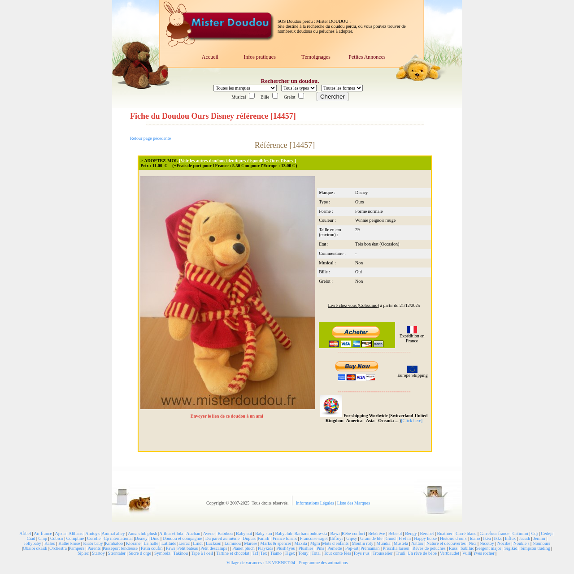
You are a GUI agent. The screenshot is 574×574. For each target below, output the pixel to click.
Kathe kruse (69, 543)
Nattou (417, 543)
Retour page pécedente (150, 138)
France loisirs (285, 538)
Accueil (210, 57)
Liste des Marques (353, 503)
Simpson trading (535, 548)
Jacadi (524, 538)
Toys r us (361, 553)
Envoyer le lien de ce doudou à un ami (228, 416)
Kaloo (49, 543)
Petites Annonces (366, 57)
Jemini (539, 538)
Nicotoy (487, 543)
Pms (320, 548)
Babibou (225, 533)
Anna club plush (142, 533)
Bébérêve (376, 533)
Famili (264, 538)
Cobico (56, 538)
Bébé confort (353, 533)
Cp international (118, 538)
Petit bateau (187, 548)
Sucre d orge (140, 553)
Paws (170, 548)
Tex (264, 553)
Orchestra (58, 548)
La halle (151, 543)
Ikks (498, 538)
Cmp (42, 538)
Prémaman (370, 548)
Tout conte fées (337, 553)
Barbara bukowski (310, 533)
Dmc (155, 538)
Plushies (305, 548)
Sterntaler (117, 553)
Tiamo (276, 553)
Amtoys (92, 533)
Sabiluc (467, 548)
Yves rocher (484, 553)
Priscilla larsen (396, 548)
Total (316, 553)
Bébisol (395, 533)
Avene (208, 533)
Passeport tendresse (120, 548)
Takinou (180, 553)
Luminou (232, 543)
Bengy (411, 533)
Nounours (541, 543)
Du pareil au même (222, 538)
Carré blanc (466, 533)
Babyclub (283, 533)
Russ (453, 548)
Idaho (475, 538)
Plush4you (285, 548)
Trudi (400, 553)
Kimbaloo (114, 543)
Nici (472, 543)
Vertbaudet (449, 553)
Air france (43, 533)
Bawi (334, 533)
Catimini (520, 533)
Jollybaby (32, 543)
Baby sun (263, 533)
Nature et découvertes (445, 543)
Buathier (444, 533)
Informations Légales (315, 503)
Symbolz (162, 553)
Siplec (83, 553)
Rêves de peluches (429, 548)
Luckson (213, 543)
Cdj (534, 533)
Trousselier (383, 553)
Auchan (193, 533)
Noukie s (521, 543)
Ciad (31, 538)
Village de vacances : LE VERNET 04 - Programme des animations (287, 562)
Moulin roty (362, 543)
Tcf (255, 553)
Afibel (25, 533)
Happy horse (425, 538)
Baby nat (244, 533)
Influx (510, 538)
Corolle (93, 538)
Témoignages (315, 57)
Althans (76, 533)
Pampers (76, 548)
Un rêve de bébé (422, 553)
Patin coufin (152, 548)
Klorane (133, 543)
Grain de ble (371, 538)
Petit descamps (213, 548)
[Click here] (411, 420)
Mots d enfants (335, 543)
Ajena (60, 533)
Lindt (198, 543)
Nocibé (503, 543)
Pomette (334, 548)
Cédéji (546, 533)
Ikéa (487, 538)
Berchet (427, 533)
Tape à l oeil (202, 553)
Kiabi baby (93, 543)
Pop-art (351, 548)
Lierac (184, 543)
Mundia (384, 543)
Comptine (75, 538)
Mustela (401, 543)
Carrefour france (494, 533)
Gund (391, 538)
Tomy (303, 553)
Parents (93, 548)
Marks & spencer (276, 543)
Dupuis (249, 538)
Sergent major (488, 548)
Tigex (290, 553)
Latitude (168, 543)
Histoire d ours (453, 538)
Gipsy (351, 538)
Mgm (315, 543)
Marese (250, 543)
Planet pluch (243, 548)
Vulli (466, 553)
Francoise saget (314, 538)
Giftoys (336, 538)
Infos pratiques (260, 57)
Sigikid (510, 548)
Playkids (265, 548)
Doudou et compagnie (182, 538)
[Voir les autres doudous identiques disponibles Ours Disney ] (237, 160)
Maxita (300, 543)
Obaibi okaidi (35, 548)
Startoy (98, 553)
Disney (141, 538)
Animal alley (113, 533)
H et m (405, 538)
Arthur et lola (171, 533)
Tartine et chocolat (232, 553)
